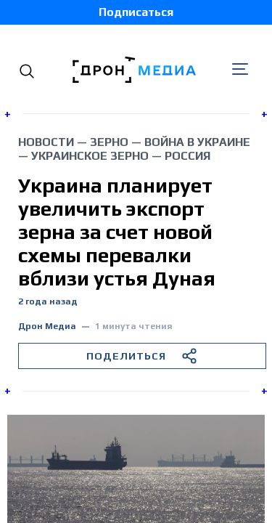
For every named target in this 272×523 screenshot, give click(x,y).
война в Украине (197, 142)
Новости (46, 142)
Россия (187, 156)
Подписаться (136, 12)
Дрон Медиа (47, 326)
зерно (109, 142)
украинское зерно (90, 156)
